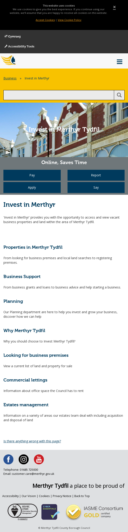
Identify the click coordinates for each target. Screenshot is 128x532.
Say (96, 187)
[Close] (114, 7)
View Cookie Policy (69, 20)
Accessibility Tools (19, 46)
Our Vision (29, 496)
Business (10, 78)
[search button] (119, 95)
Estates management (25, 405)
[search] (58, 95)
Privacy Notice (62, 496)
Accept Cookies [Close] (45, 20)
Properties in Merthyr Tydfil (33, 247)
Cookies (44, 496)
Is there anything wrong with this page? (32, 441)
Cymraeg (13, 36)
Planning (13, 301)
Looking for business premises (35, 355)
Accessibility (10, 496)
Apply (32, 187)
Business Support (21, 277)
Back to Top (82, 496)
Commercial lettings (25, 380)
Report (96, 175)
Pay (32, 175)
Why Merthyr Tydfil (24, 331)
